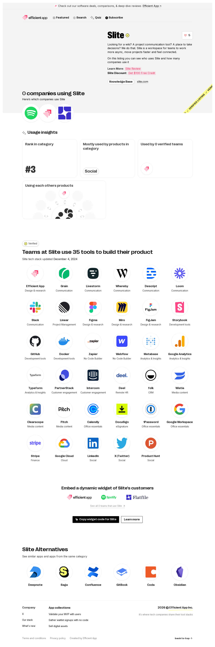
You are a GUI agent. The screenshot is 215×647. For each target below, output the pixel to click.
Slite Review (133, 68)
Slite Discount (117, 73)
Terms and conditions (34, 638)
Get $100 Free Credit (141, 73)
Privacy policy (58, 638)
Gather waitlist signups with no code (68, 620)
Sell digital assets (58, 626)
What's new (28, 625)
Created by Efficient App (83, 638)
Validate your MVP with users (65, 614)
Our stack (27, 619)
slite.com (142, 81)
